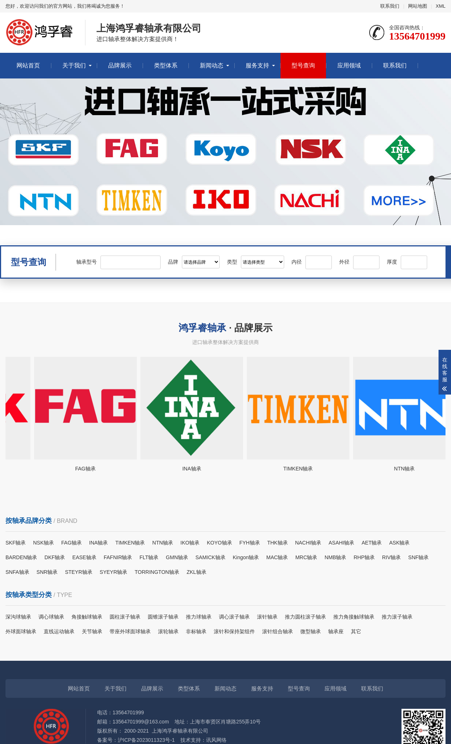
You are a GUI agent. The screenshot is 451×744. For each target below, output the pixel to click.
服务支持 (257, 65)
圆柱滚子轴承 (125, 617)
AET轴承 (372, 543)
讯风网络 (216, 740)
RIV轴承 (391, 557)
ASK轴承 (399, 543)
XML (440, 6)
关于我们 (74, 65)
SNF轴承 (418, 557)
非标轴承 (196, 631)
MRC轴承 (306, 557)
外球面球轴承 (21, 631)
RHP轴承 (364, 557)
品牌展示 (120, 65)
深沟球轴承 (18, 617)
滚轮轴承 (168, 631)
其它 (356, 631)
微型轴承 (310, 631)
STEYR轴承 (78, 572)
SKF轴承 (16, 543)
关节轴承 (92, 631)
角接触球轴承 (87, 617)
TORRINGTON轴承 (157, 572)
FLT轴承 (149, 557)
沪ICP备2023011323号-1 (146, 740)
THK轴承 (277, 543)
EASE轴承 (84, 557)
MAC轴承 (277, 557)
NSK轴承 (43, 543)
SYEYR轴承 (113, 572)
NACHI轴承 (308, 543)
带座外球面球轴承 (130, 631)
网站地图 (417, 6)
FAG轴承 (71, 543)
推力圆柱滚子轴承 (305, 617)
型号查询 (303, 65)
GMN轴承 (177, 557)
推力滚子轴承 (397, 617)
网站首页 (28, 65)
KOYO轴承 (219, 543)
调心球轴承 (51, 617)
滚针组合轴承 (277, 631)
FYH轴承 (249, 543)
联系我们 (389, 6)
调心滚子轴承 (234, 617)
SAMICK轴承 (210, 557)
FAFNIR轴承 (118, 557)
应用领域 (349, 65)
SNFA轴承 (17, 572)
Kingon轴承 (246, 557)
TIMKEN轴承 (130, 543)
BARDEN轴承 (21, 557)
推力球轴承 (199, 617)
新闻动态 (211, 65)
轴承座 (336, 631)
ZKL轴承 (196, 572)
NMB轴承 (335, 557)
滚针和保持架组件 (234, 631)
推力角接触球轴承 (353, 617)
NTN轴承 (162, 543)
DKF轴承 (54, 557)
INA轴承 (98, 543)
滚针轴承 (267, 617)
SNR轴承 (47, 572)
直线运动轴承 (59, 631)
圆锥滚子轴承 (163, 617)
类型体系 (165, 65)
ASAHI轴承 (341, 543)
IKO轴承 (189, 543)
